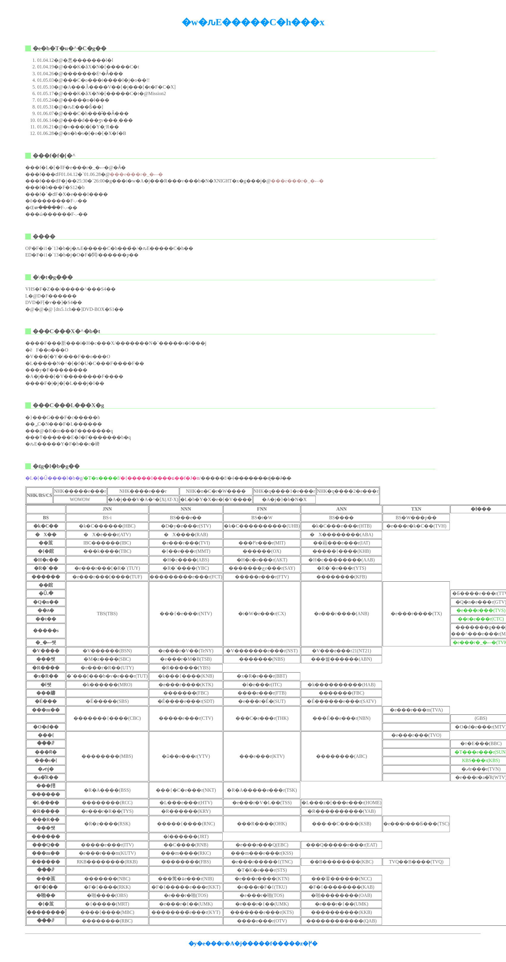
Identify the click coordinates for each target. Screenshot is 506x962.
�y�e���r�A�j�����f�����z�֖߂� (253, 943)
